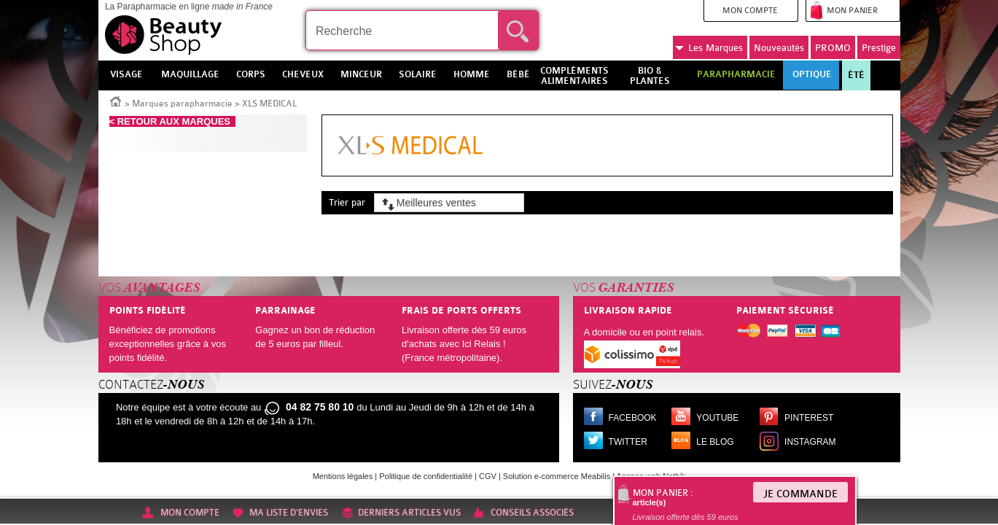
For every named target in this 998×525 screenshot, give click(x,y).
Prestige (879, 47)
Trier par (347, 202)
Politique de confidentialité (425, 476)
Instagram (809, 442)
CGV (487, 476)
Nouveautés (779, 47)
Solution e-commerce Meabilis (556, 476)
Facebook (633, 418)
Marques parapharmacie (182, 103)
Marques (709, 48)
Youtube (717, 418)
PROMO (833, 47)
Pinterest (808, 418)
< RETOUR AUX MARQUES (172, 121)
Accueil (115, 100)
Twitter (628, 442)
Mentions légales (343, 476)
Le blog (714, 442)
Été (856, 75)
